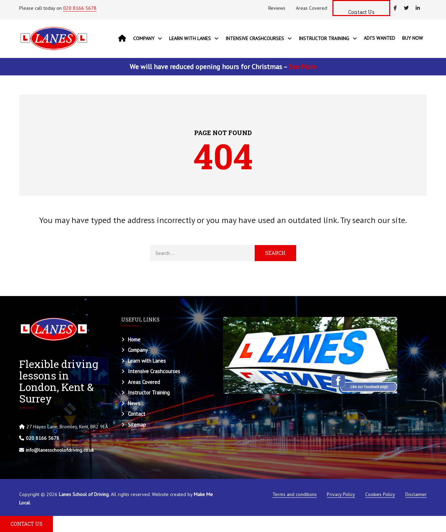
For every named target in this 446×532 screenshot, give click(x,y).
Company (138, 350)
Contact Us (361, 12)
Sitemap (137, 424)
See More (302, 66)
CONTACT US (26, 523)
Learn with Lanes (147, 360)
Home (134, 339)
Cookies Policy (380, 494)
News (134, 403)
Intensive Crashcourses (154, 371)
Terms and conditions (294, 494)
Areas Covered (311, 8)
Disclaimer (416, 494)
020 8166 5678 (80, 8)
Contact (136, 414)
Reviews (276, 8)
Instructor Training (149, 392)
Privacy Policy (341, 494)
